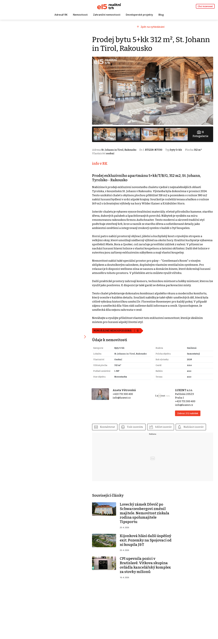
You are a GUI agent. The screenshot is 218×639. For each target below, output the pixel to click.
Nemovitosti (80, 14)
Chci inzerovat (205, 6)
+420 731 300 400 (123, 394)
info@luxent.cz (122, 397)
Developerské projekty (139, 14)
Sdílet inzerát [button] (163, 426)
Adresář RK (61, 14)
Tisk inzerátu (135, 426)
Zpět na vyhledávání (152, 26)
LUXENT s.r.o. (184, 390)
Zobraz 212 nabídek (187, 413)
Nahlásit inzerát (193, 426)
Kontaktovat (107, 426)
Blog (161, 14)
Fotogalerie (200, 134)
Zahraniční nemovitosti (106, 14)
